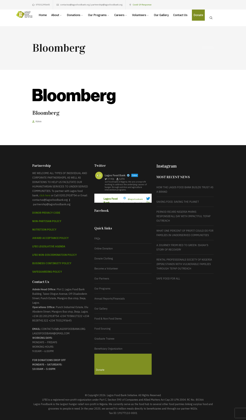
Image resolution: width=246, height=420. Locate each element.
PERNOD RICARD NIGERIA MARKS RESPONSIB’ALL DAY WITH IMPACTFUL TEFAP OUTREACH (183, 216)
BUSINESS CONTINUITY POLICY (51, 263)
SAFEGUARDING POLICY (47, 271)
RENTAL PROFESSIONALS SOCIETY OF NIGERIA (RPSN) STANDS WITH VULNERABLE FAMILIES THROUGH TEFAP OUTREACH (184, 264)
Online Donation (103, 248)
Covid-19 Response (142, 4)
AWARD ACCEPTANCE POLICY (50, 238)
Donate (100, 369)
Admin (38, 121)
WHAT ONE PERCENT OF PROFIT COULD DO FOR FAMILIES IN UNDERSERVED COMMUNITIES (184, 233)
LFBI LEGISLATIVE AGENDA (48, 246)
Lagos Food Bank (111, 200)
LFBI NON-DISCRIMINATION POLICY (54, 254)
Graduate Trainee (104, 338)
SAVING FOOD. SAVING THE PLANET (177, 201)
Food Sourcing (102, 328)
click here (44, 195)
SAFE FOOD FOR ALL (168, 278)
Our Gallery (101, 308)
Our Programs (102, 288)
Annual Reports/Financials (109, 298)
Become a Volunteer (106, 268)
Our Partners (101, 278)
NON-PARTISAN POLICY (46, 221)
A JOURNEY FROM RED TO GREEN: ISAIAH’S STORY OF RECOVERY (182, 247)
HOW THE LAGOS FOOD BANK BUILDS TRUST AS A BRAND (184, 189)
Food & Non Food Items (108, 318)
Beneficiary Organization (108, 348)
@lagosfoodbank (135, 199)
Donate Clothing (103, 258)
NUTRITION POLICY (44, 229)
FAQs (97, 238)
